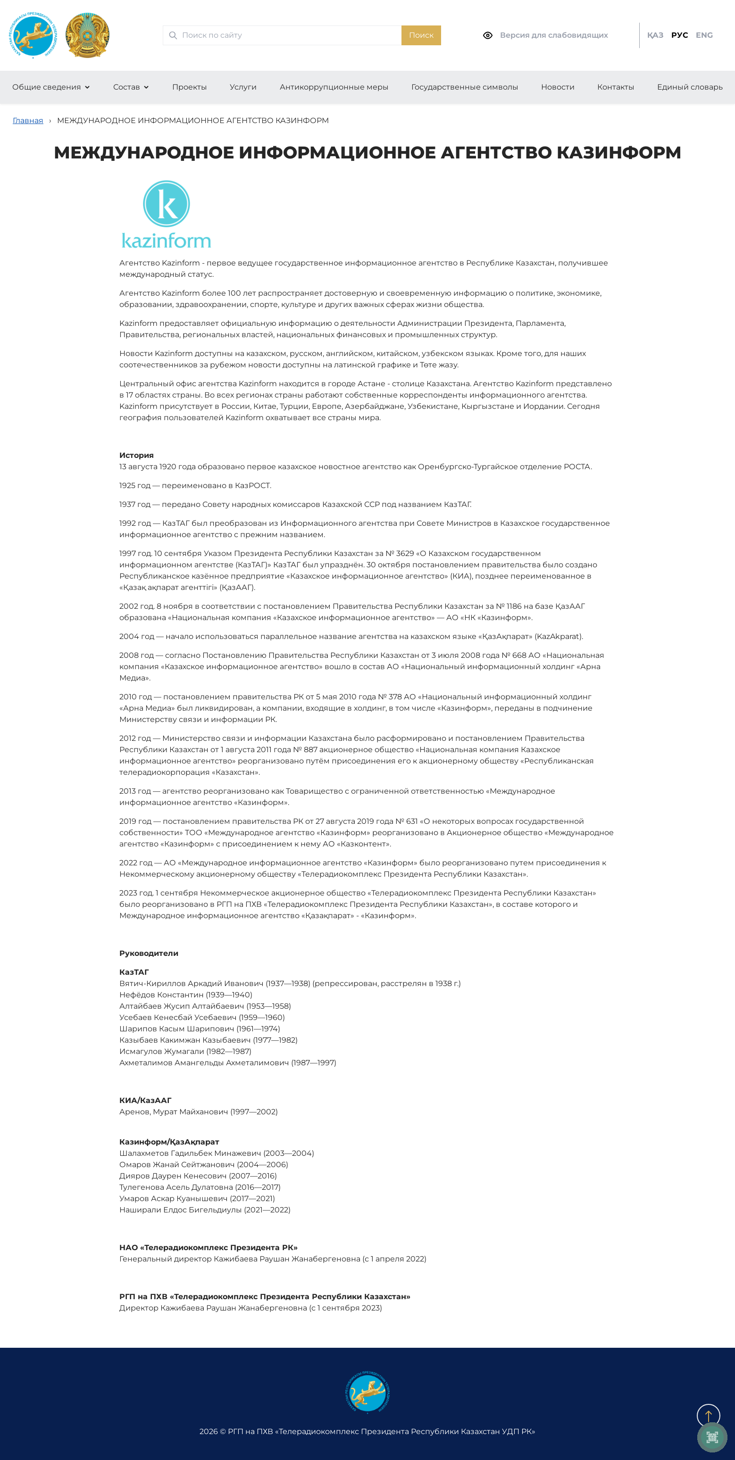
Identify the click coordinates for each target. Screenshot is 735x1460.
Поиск (421, 35)
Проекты (189, 87)
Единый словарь (690, 87)
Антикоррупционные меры (334, 87)
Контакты (616, 87)
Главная (28, 120)
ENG (704, 35)
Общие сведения (46, 87)
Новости (558, 87)
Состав (126, 87)
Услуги (243, 87)
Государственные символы (464, 87)
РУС (679, 35)
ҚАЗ (655, 35)
